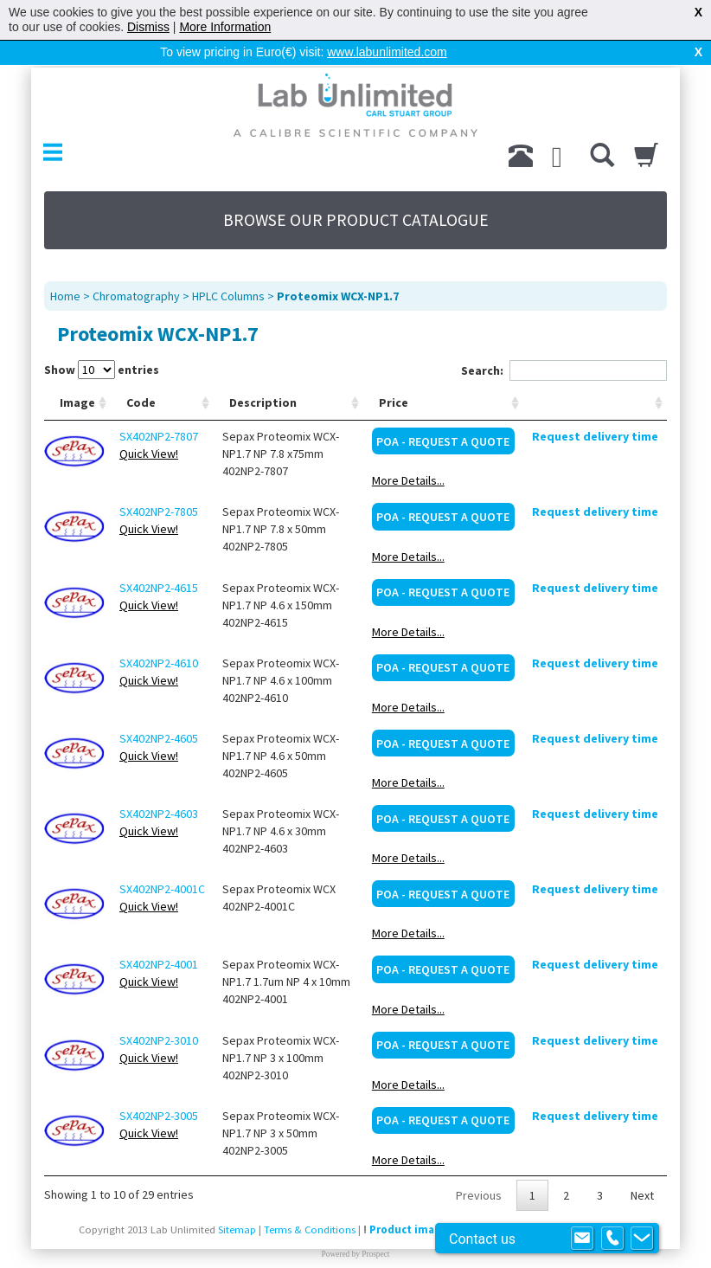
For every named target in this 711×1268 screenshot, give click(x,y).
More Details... (408, 452)
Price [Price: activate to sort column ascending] (393, 375)
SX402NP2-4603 (158, 786)
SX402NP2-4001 (158, 936)
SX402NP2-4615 (158, 560)
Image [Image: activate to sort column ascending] (77, 375)
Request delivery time (595, 408)
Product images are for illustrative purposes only (498, 1201)
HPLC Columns (228, 268)
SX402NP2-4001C (162, 861)
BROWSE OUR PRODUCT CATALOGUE (356, 192)
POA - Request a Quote (442, 414)
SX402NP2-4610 (158, 635)
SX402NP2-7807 (158, 408)
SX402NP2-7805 (158, 484)
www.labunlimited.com (387, 52)
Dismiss (148, 27)
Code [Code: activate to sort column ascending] (141, 375)
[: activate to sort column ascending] (595, 375)
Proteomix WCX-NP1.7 (338, 268)
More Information (225, 27)
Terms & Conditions (310, 1201)
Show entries (101, 341)
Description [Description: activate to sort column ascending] (263, 375)
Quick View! (148, 426)
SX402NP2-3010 (158, 1012)
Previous (479, 1167)
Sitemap (237, 1201)
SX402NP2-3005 (158, 1088)
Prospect (375, 1226)
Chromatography (136, 268)
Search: (564, 342)
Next (642, 1167)
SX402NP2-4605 (158, 710)
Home (65, 268)
